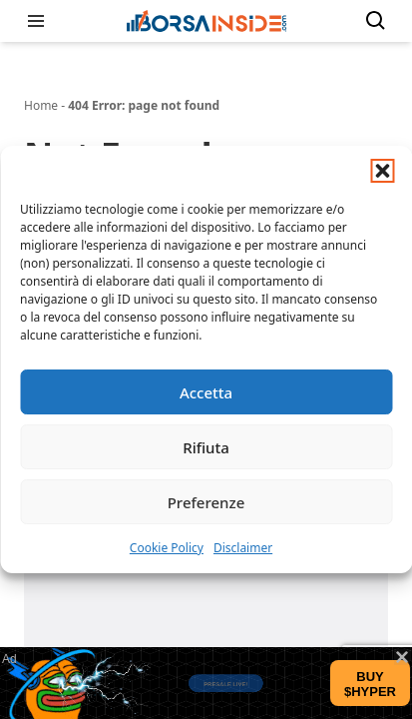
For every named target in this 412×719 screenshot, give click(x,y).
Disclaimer (242, 547)
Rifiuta (206, 447)
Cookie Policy (167, 547)
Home (41, 105)
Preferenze (206, 502)
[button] (382, 171)
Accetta (206, 392)
